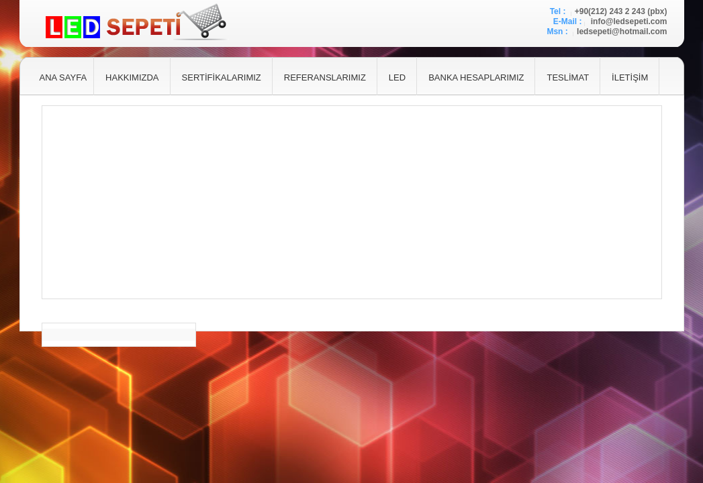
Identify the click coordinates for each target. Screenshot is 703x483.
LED (397, 77)
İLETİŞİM (630, 77)
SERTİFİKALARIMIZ (221, 77)
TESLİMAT (568, 77)
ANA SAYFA (63, 77)
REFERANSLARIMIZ (325, 77)
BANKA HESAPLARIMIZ (476, 77)
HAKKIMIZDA (131, 77)
